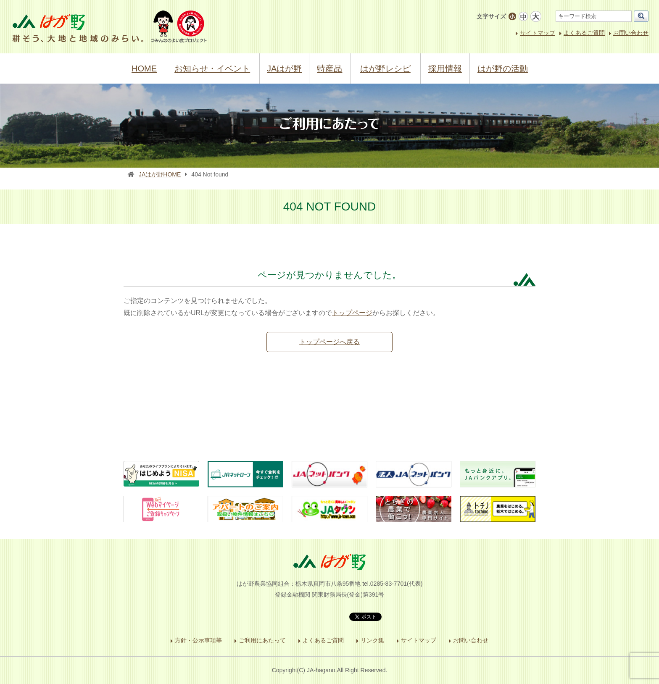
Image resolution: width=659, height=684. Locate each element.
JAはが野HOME (160, 174)
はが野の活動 (502, 68)
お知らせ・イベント (212, 68)
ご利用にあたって (262, 640)
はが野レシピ (385, 68)
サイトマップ (537, 32)
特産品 (329, 68)
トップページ (352, 312)
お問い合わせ (630, 32)
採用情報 (445, 68)
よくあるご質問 (584, 32)
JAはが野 (284, 68)
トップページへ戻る (329, 341)
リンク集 (372, 640)
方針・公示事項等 (198, 640)
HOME (144, 68)
